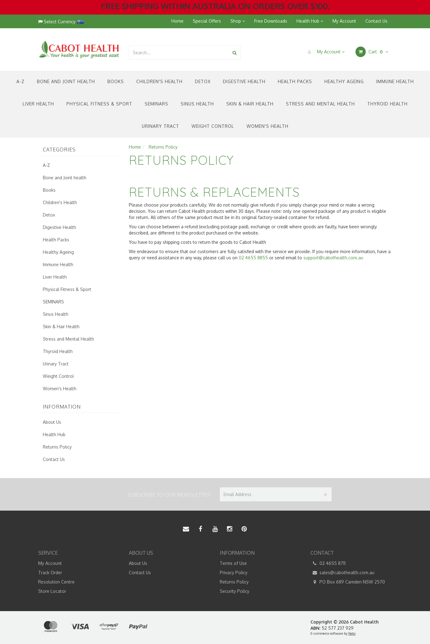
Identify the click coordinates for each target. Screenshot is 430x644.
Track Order (50, 572)
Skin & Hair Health (250, 103)
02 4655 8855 (253, 257)
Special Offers (207, 21)
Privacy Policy (233, 572)
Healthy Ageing (344, 81)
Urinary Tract (160, 126)
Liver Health (38, 103)
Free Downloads (270, 21)
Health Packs (295, 81)
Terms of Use (233, 563)
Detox (202, 81)
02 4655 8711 (328, 563)
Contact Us (376, 21)
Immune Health (395, 81)
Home (177, 21)
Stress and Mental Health (320, 103)
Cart (371, 52)
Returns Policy (57, 446)
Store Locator (52, 591)
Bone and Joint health (66, 81)
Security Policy (234, 591)
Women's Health (267, 126)
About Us (52, 422)
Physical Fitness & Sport (99, 103)
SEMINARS (156, 103)
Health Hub (309, 21)
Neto (351, 633)
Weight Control (213, 126)
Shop (237, 21)
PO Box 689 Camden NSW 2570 (347, 582)
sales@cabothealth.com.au (342, 573)
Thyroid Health (387, 103)
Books (115, 81)
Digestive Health (244, 81)
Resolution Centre (56, 581)
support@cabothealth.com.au (333, 257)
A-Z (20, 81)
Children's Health (159, 81)
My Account (344, 21)
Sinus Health (197, 103)
